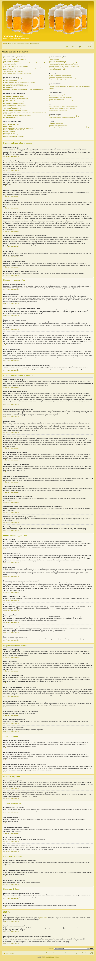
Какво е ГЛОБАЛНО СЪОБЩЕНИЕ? (13, 129)
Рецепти (57, 957)
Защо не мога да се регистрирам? (13, 71)
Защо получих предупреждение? (12, 108)
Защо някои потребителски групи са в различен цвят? (64, 66)
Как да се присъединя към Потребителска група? (63, 63)
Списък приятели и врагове (56, 84)
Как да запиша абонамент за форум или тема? (62, 108)
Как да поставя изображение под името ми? (15, 85)
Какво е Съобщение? (9, 131)
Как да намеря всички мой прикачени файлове (62, 117)
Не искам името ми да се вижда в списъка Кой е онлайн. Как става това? (24, 63)
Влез (91, 46)
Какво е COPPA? (8, 69)
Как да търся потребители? (56, 99)
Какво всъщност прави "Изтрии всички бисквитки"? (17, 73)
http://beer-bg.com (52, 956)
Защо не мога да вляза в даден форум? (14, 105)
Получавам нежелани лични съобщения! (60, 77)
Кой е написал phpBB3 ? (56, 123)
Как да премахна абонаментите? (58, 110)
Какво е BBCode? (8, 123)
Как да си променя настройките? (12, 79)
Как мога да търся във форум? (57, 94)
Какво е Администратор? (56, 57)
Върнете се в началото (12, 156)
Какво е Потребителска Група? (57, 61)
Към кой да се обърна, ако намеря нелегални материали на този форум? (69, 127)
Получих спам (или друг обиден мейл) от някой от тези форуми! (67, 79)
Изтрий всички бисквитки (57, 953)
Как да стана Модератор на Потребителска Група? (63, 64)
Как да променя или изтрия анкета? (13, 102)
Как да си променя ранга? (10, 87)
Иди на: (51, 948)
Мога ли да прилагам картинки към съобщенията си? (18, 128)
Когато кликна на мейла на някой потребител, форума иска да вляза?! (23, 89)
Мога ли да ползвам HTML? (11, 124)
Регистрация (83, 46)
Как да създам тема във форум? (12, 95)
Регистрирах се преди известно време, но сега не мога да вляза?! (22, 68)
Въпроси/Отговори (72, 46)
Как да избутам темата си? (11, 117)
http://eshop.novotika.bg (48, 957)
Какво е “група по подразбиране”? (58, 68)
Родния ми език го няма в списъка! (13, 84)
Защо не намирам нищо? (56, 95)
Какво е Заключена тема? (10, 135)
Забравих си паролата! (9, 64)
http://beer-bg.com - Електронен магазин (17, 43)
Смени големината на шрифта (91, 43)
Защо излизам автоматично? (11, 61)
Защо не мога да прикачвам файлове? (14, 107)
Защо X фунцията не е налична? (58, 125)
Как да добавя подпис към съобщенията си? (16, 98)
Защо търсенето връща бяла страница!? (60, 97)
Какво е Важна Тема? (9, 133)
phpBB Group (43, 918)
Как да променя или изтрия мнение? (13, 96)
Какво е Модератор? (54, 59)
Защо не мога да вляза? (10, 57)
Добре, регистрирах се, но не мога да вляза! (16, 66)
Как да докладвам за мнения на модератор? (16, 110)
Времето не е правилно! (10, 80)
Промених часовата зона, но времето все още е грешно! (19, 82)
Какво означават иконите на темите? (13, 136)
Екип (47, 953)
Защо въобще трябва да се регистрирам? (15, 59)
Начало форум (34, 43)
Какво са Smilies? (8, 126)
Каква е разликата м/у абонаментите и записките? (63, 106)
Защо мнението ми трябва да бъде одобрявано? (17, 115)
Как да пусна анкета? (9, 100)
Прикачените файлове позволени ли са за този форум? (64, 116)
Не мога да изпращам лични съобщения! (60, 75)
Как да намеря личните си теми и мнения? (61, 101)
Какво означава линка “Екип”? (57, 69)
